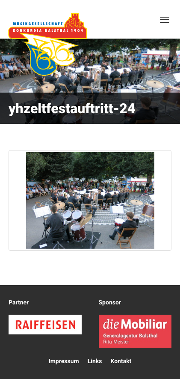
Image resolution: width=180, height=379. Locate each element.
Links (95, 361)
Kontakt (120, 361)
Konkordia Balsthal (47, 44)
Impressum (64, 361)
